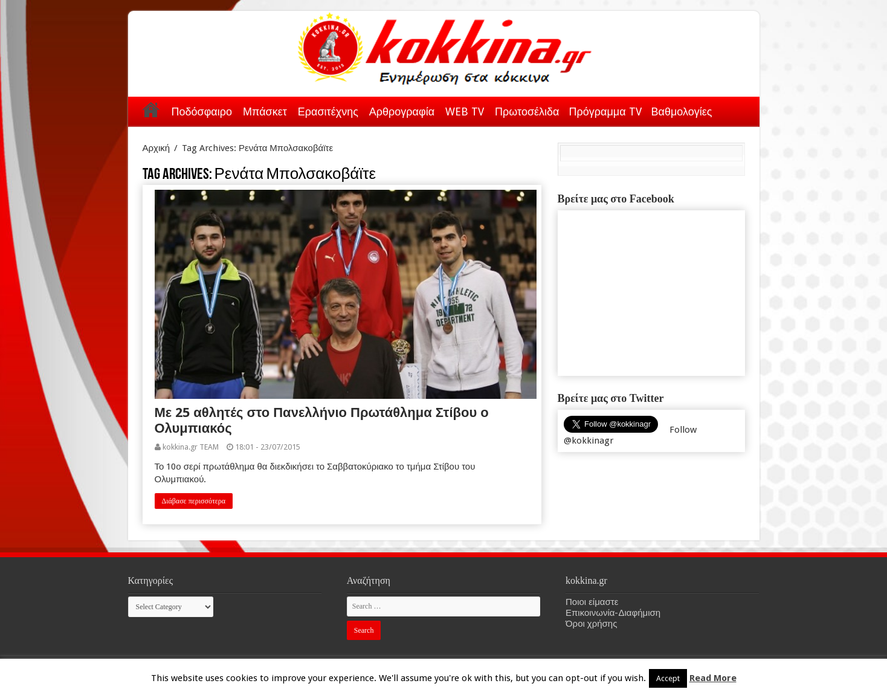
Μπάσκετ (265, 111)
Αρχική (151, 109)
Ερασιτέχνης (328, 111)
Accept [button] (668, 678)
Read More (713, 678)
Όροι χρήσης (591, 623)
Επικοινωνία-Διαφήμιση (613, 612)
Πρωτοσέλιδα (527, 111)
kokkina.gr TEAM (191, 446)
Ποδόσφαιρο (202, 111)
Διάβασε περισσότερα (194, 501)
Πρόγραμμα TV (605, 111)
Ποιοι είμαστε (592, 601)
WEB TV (464, 111)
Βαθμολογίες (681, 111)
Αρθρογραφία (401, 111)
